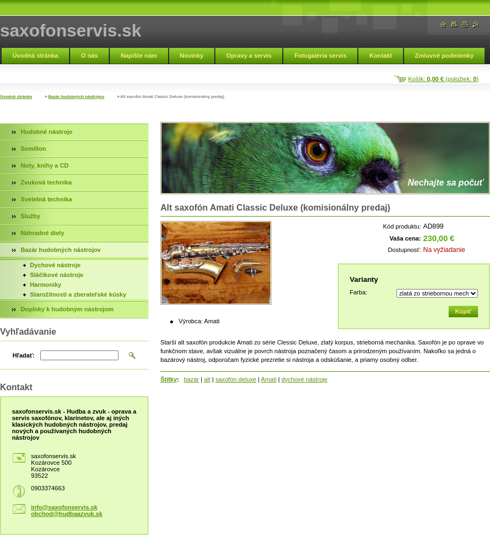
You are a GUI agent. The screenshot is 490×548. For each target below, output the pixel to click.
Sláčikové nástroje (56, 275)
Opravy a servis (248, 55)
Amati (269, 379)
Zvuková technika (46, 182)
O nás (89, 55)
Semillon (33, 148)
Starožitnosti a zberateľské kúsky (78, 294)
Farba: (358, 292)
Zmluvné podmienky (444, 55)
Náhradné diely (42, 233)
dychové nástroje (305, 379)
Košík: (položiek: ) (443, 79)
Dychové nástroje (55, 265)
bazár (191, 379)
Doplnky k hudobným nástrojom (67, 309)
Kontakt (380, 55)
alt (207, 379)
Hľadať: (24, 355)
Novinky (192, 55)
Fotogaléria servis (320, 55)
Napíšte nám (139, 55)
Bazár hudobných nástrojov (76, 96)
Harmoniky (45, 284)
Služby (30, 216)
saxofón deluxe (235, 379)
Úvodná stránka (35, 55)
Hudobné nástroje (46, 131)
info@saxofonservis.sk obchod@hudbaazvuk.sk (67, 510)
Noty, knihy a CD (45, 165)
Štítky (168, 379)
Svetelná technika (46, 199)
